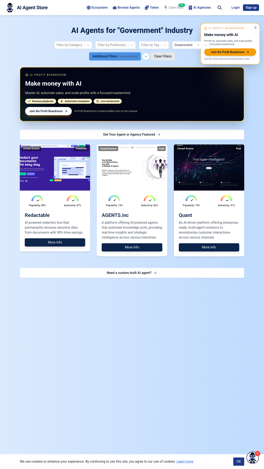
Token (152, 8)
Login (236, 7)
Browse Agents (126, 8)
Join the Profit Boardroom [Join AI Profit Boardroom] (48, 111)
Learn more (185, 461)
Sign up (251, 7)
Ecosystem (97, 8)
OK (239, 461)
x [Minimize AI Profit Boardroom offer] (255, 27)
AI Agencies (199, 8)
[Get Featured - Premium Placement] (132, 135)
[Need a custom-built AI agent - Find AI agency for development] (132, 273)
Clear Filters (163, 56)
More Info (55, 242)
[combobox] (141, 45)
